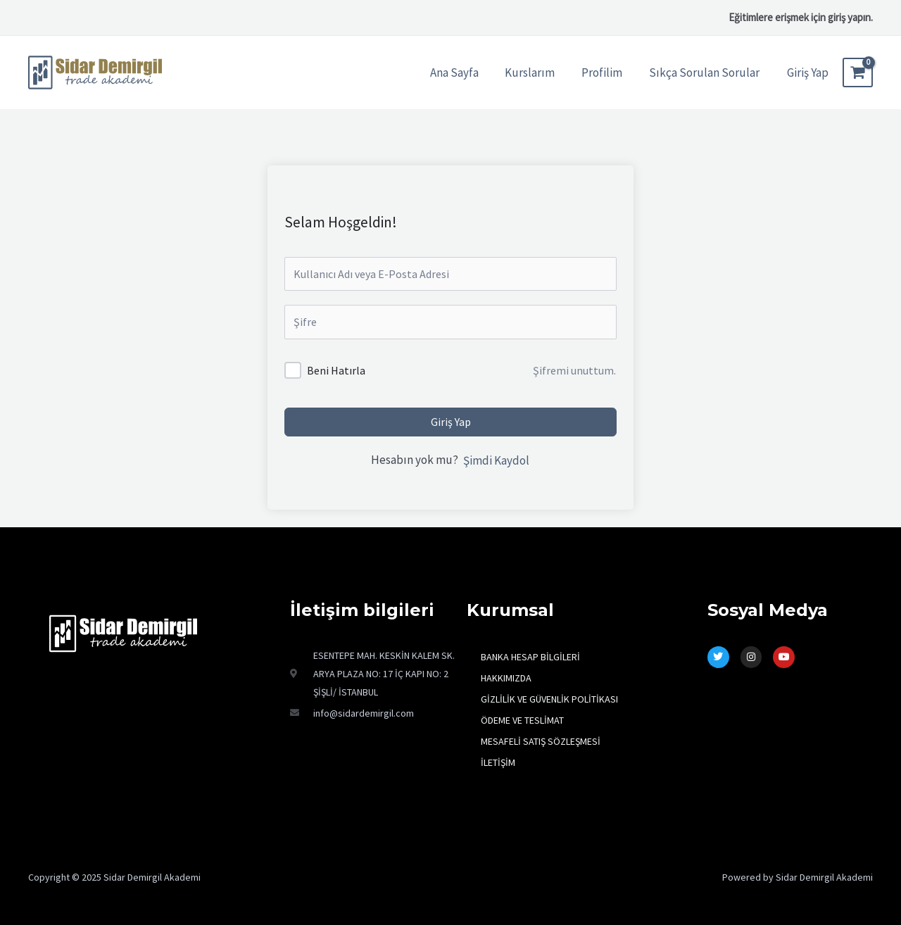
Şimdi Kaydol (496, 460)
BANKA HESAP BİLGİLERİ (530, 656)
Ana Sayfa (463, 72)
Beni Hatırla (336, 370)
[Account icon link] (807, 72)
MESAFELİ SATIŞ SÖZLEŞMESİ (540, 741)
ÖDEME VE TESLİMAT (522, 720)
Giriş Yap (451, 422)
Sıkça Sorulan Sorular (705, 72)
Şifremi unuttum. (574, 370)
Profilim (606, 72)
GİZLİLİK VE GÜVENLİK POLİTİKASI (549, 699)
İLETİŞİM (498, 762)
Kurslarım (537, 72)
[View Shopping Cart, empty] (858, 72)
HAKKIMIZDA (506, 678)
